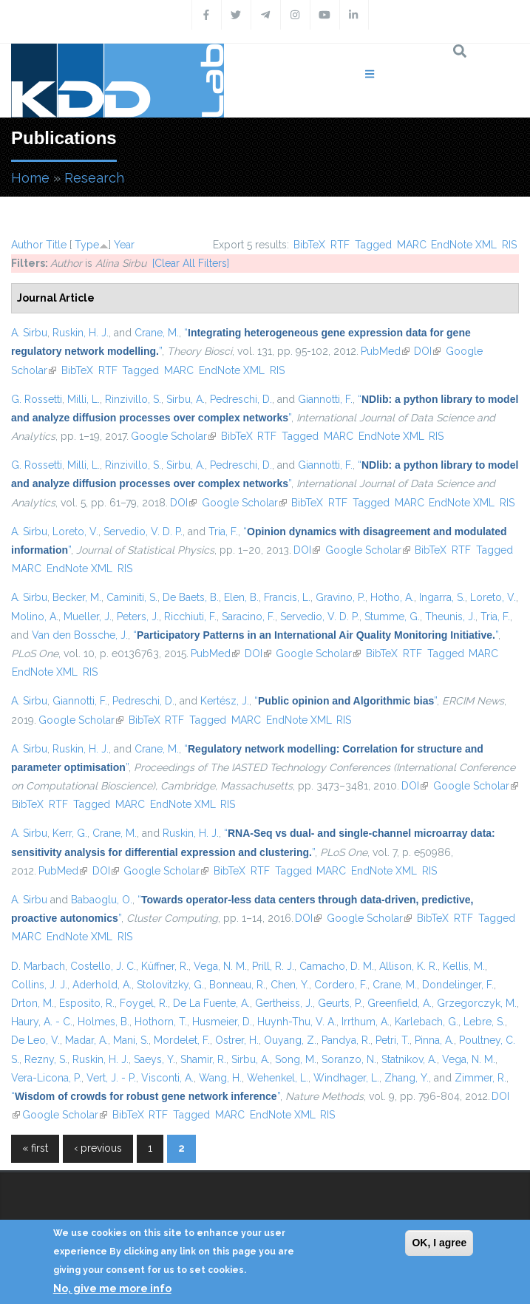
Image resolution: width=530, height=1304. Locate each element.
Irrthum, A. (366, 1022)
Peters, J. (138, 616)
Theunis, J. (450, 616)
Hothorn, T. (161, 1022)
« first (35, 1148)
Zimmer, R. (480, 1078)
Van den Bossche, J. (80, 635)
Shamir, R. (203, 1059)
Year (124, 245)
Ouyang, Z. (290, 1040)
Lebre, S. (484, 1022)
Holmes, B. (103, 1022)
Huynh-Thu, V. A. (296, 1022)
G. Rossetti (36, 399)
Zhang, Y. (406, 1078)
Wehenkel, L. (277, 1078)
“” (315, 635)
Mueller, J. (88, 616)
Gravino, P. (340, 597)
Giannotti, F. (325, 399)
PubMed (385, 351)
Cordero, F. (340, 985)
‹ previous (98, 1148)
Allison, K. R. (408, 966)
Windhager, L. (346, 1078)
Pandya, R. (346, 1040)
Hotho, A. (392, 597)
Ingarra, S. (442, 597)
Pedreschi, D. (241, 399)
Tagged (373, 245)
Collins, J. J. (39, 985)
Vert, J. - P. (111, 1078)
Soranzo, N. (349, 1059)
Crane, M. (157, 333)
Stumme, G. (392, 616)
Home (30, 178)
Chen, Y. (290, 985)
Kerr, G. (69, 833)
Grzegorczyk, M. (477, 1003)
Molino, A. (34, 616)
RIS (509, 245)
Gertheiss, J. (284, 1003)
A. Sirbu (29, 333)
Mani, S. (131, 1040)
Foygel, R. (144, 1003)
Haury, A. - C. (41, 1022)
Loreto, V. (75, 531)
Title (56, 245)
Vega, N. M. (220, 966)
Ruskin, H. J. (80, 333)
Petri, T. (393, 1040)
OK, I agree (439, 1243)
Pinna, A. (434, 1040)
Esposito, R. (87, 1003)
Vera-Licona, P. (46, 1078)
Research (94, 178)
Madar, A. (86, 1040)
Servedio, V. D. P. (143, 531)
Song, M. (295, 1059)
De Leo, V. (35, 1040)
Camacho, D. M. (336, 966)
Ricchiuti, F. (190, 616)
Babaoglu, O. (101, 900)
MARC (412, 245)
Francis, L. (287, 597)
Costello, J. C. (103, 966)
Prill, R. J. (273, 966)
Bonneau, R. (237, 985)
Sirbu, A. (185, 399)
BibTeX (309, 245)
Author (27, 245)
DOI (427, 351)
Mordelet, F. (182, 1040)
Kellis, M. (464, 966)
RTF (340, 245)
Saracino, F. (248, 616)
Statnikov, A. (409, 1059)
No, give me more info (112, 1288)
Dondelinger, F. (458, 985)
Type (87, 245)
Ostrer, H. (237, 1040)
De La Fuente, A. (211, 1003)
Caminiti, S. (131, 597)
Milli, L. (83, 399)
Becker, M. (76, 597)
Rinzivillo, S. (133, 399)
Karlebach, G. (426, 1022)
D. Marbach (38, 966)
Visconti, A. (167, 1078)
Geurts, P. (340, 1003)
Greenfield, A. (399, 1003)
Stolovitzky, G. (170, 985)
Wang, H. (220, 1078)
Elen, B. (241, 597)
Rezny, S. (45, 1059)
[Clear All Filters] (190, 263)
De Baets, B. (191, 597)
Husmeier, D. (222, 1022)
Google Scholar (173, 436)
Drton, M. (32, 1003)
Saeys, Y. (154, 1059)
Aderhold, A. (102, 985)
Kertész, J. (224, 701)
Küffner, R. (164, 966)
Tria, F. (223, 531)
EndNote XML (464, 245)
